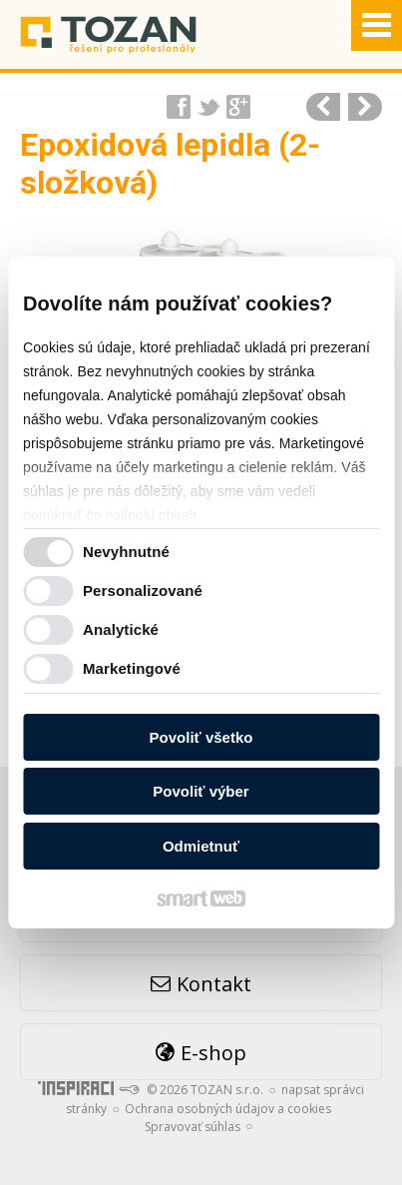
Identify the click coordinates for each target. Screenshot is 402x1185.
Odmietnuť (201, 846)
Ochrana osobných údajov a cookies (228, 1108)
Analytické (121, 629)
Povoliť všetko (201, 737)
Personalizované (142, 590)
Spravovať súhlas (192, 1126)
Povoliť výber (200, 791)
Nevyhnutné (126, 551)
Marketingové (132, 668)
